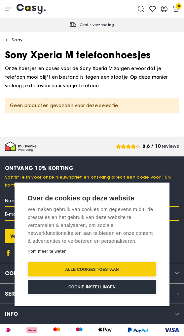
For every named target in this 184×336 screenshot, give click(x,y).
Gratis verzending (97, 24)
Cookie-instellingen (92, 287)
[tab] (92, 314)
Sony (17, 39)
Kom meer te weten (47, 251)
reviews (170, 146)
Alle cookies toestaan (92, 269)
